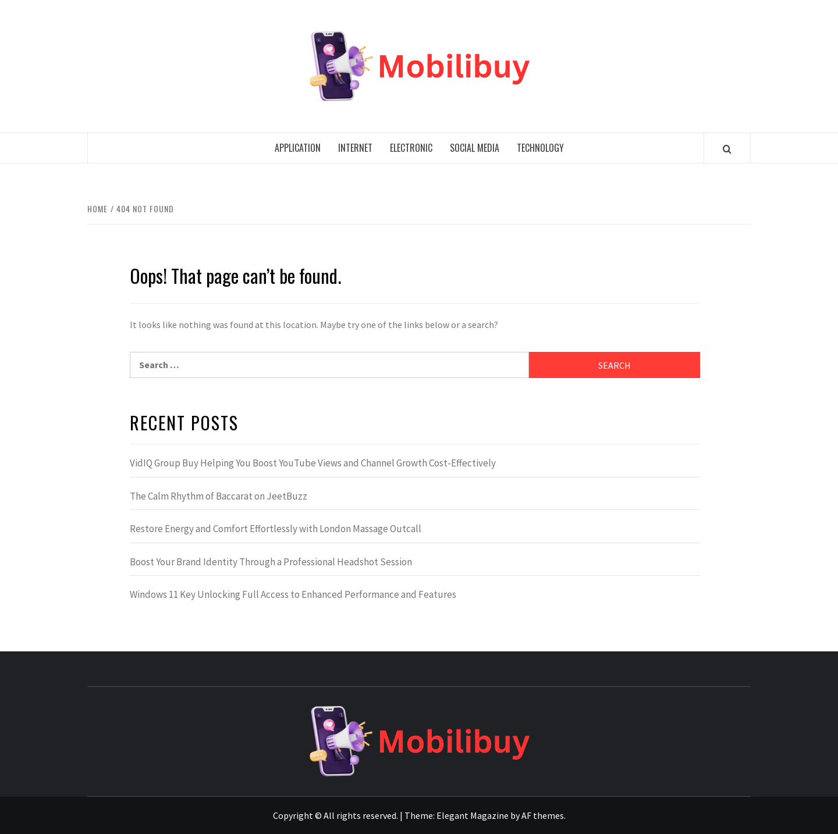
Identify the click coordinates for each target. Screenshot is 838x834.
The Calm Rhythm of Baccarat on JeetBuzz (218, 496)
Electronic (411, 148)
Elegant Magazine (472, 815)
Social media (474, 148)
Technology (540, 148)
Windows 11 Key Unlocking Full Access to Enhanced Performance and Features (293, 594)
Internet (355, 148)
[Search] (727, 149)
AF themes (542, 815)
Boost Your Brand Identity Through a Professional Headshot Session (271, 561)
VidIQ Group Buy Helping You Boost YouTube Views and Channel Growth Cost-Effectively (313, 463)
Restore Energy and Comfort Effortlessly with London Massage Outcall (275, 528)
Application (298, 148)
